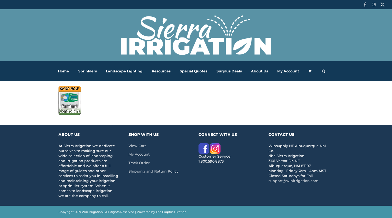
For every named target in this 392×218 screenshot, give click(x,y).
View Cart (137, 146)
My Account (139, 154)
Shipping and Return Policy (153, 171)
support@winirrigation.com (293, 181)
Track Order (139, 163)
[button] (323, 71)
